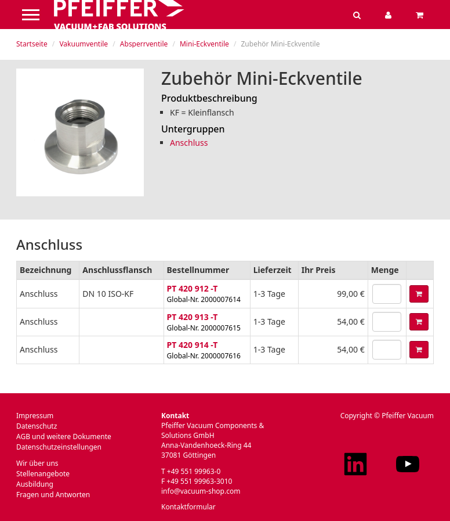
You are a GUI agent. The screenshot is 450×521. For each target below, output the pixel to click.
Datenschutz (36, 426)
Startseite (32, 44)
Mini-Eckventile (204, 44)
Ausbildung (34, 484)
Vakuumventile (83, 44)
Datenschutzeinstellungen (58, 447)
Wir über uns (37, 463)
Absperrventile (144, 44)
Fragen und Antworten (53, 495)
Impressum (34, 416)
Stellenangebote (43, 474)
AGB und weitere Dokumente (63, 436)
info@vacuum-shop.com (200, 491)
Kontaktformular (188, 507)
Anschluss (189, 142)
